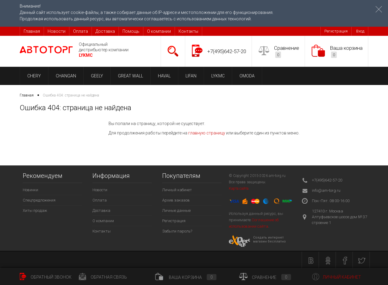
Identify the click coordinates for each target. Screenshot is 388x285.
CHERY (34, 75)
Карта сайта (239, 188)
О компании (159, 31)
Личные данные (176, 210)
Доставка (105, 31)
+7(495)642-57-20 (226, 51)
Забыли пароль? (177, 231)
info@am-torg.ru (326, 190)
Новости (56, 31)
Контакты (188, 31)
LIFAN (191, 75)
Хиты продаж (35, 210)
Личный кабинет (177, 190)
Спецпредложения (39, 200)
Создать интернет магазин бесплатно (269, 239)
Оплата (80, 31)
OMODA (247, 75)
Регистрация (336, 31)
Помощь (130, 31)
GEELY (97, 75)
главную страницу (206, 133)
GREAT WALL (130, 75)
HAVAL (164, 75)
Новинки (30, 190)
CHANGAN (66, 75)
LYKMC (218, 75)
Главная (32, 31)
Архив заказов (176, 200)
